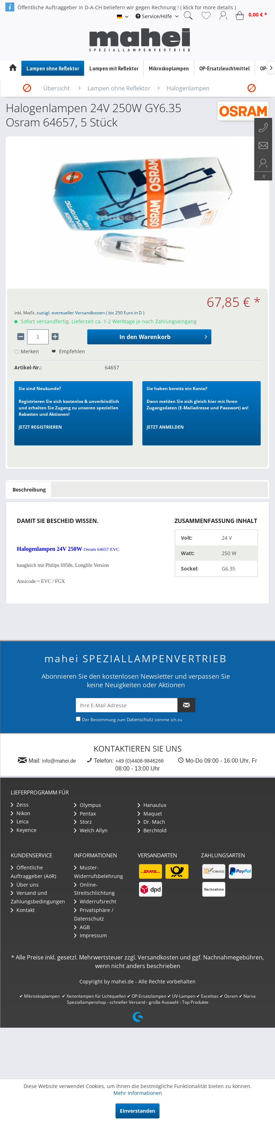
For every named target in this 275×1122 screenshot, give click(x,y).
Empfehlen (68, 351)
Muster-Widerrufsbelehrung (98, 871)
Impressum (90, 935)
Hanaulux (152, 805)
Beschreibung (29, 489)
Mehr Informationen (137, 1092)
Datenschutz (140, 719)
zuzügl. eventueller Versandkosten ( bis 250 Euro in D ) (90, 313)
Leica (20, 821)
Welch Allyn (91, 830)
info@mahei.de (59, 761)
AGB (82, 927)
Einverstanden (137, 1110)
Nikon (20, 813)
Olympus (87, 805)
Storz (83, 821)
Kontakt (23, 910)
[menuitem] (157, 16)
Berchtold (152, 830)
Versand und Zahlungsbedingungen (38, 897)
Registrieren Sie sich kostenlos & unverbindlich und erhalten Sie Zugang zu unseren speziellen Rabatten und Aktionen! (69, 407)
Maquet (150, 813)
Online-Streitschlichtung (94, 889)
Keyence (23, 830)
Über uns (25, 884)
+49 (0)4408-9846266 (140, 761)
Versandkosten (158, 957)
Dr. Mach (151, 821)
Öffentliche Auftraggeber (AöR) (33, 871)
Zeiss (20, 804)
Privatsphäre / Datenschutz (93, 914)
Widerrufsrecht (95, 901)
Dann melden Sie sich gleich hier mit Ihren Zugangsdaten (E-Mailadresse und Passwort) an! (197, 407)
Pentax (85, 813)
